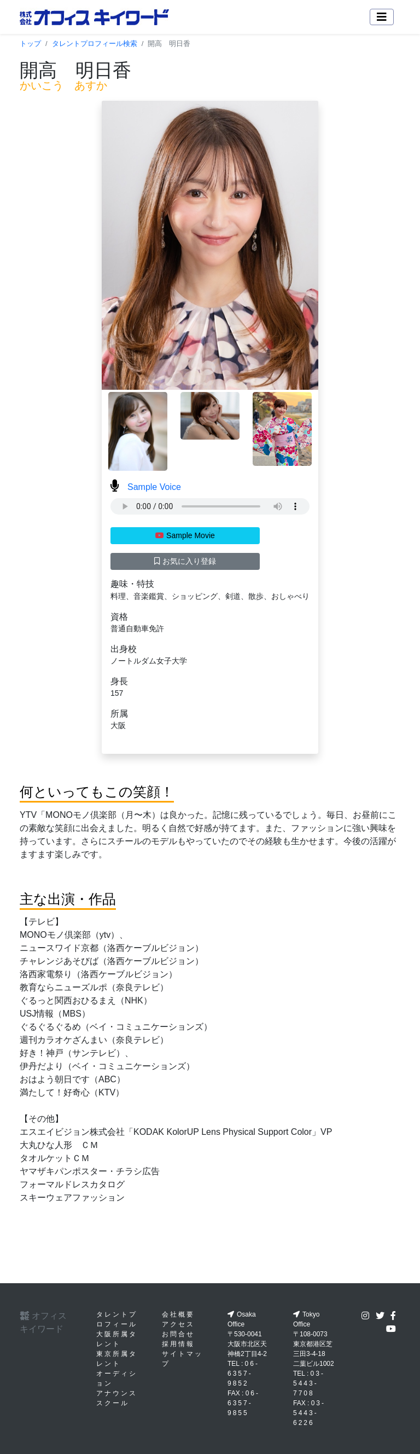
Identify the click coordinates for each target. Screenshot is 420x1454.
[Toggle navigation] (382, 17)
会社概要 (178, 1314)
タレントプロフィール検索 (94, 43)
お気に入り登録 (185, 561)
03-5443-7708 (309, 1383)
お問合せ (178, 1334)
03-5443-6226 (309, 1413)
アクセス (178, 1324)
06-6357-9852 (243, 1373)
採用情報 (178, 1344)
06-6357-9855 (244, 1403)
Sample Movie (185, 535)
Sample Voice (145, 487)
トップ (30, 43)
